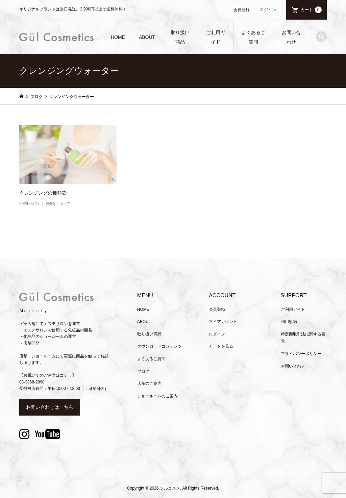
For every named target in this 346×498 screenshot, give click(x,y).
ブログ (143, 371)
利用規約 (289, 321)
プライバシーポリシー (301, 353)
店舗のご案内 (149, 383)
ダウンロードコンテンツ (159, 346)
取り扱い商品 (180, 37)
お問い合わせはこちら (49, 407)
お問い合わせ (291, 37)
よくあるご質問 (253, 37)
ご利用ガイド (215, 37)
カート (311, 9)
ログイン (268, 9)
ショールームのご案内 (157, 396)
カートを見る (221, 346)
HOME (118, 37)
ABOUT (147, 37)
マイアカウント (223, 321)
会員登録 (241, 9)
